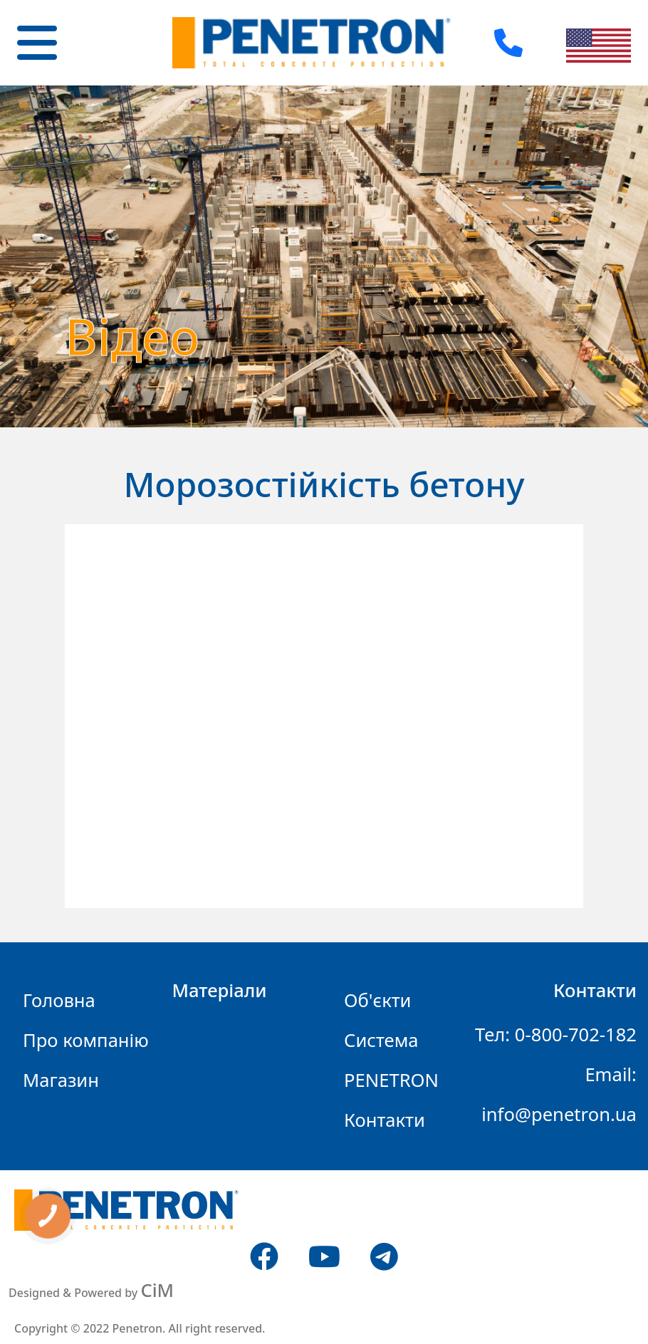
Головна (59, 1000)
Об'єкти (378, 1000)
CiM (157, 1290)
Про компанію (86, 1040)
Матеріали (219, 990)
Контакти (384, 1120)
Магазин (61, 1080)
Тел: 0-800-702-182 (556, 1034)
